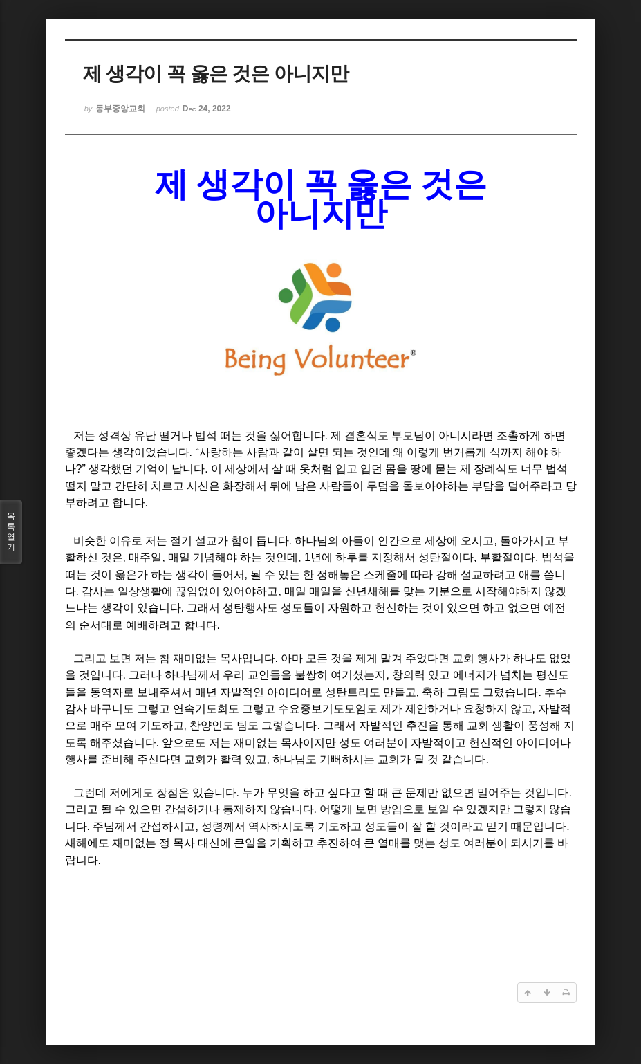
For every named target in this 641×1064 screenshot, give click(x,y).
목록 (11, 532)
